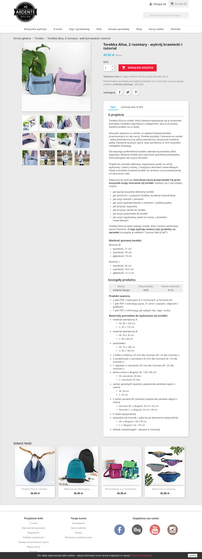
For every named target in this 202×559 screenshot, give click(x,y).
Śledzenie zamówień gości (78, 537)
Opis (113, 106)
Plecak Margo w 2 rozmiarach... (121, 488)
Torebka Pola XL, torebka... (35, 488)
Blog (139, 29)
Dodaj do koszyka (137, 68)
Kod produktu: (146, 286)
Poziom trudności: (170, 286)
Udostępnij (119, 92)
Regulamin (33, 532)
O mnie (57, 29)
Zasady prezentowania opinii (33, 542)
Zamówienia (78, 523)
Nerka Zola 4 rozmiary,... (165, 488)
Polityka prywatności (33, 537)
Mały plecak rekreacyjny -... (78, 488)
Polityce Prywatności (141, 555)
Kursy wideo (156, 29)
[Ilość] (107, 67)
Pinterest (136, 92)
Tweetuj (128, 92)
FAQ (98, 29)
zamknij (192, 555)
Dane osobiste (78, 527)
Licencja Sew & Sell (132, 106)
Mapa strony (33, 546)
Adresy (78, 532)
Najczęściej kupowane (33, 527)
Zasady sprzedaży (118, 29)
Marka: (121, 286)
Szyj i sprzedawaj (79, 29)
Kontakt (176, 29)
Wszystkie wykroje (35, 29)
